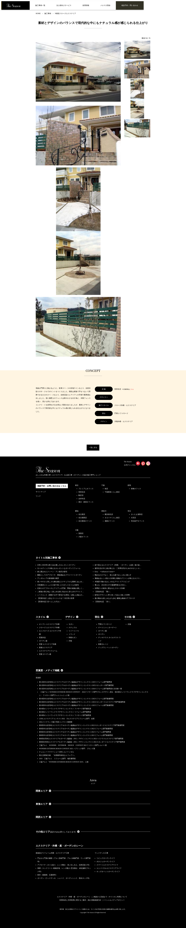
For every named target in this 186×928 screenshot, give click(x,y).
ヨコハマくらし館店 (112, 518)
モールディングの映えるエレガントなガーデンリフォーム (58, 568)
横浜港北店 (109, 514)
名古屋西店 (82, 518)
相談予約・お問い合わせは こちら (51, 486)
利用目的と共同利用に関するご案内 (72, 900)
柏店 (106, 489)
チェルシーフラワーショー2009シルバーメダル (56, 752)
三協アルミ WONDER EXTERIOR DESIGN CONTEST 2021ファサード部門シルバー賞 (73, 745)
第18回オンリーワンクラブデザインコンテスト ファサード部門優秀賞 (65, 715)
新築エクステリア (45, 647)
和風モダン (73, 637)
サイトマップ (41, 492)
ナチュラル (73, 627)
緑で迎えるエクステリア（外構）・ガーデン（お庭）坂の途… (118, 565)
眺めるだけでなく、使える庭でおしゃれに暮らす (113, 575)
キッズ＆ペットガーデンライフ (108, 871)
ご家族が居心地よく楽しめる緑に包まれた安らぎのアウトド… (60, 592)
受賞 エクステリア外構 (47, 644)
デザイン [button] (71, 617)
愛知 (76, 511)
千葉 (103, 485)
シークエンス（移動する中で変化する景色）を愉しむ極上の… (60, 595)
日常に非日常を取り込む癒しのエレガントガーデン (56, 565)
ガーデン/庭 (102, 631)
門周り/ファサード (105, 624)
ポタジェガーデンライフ (106, 861)
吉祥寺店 (81, 499)
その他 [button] (129, 617)
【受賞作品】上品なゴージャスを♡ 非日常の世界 (56, 598)
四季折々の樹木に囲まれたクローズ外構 (110, 588)
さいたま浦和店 (137, 514)
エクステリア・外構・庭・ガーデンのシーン (59, 845)
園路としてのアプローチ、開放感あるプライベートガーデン (59, 575)
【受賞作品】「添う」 (103, 602)
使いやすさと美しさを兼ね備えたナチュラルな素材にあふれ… (60, 582)
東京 (76, 485)
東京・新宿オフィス (85, 502)
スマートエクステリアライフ (107, 865)
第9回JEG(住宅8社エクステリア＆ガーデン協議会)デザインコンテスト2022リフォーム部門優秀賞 (75, 732)
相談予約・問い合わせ (129, 5)
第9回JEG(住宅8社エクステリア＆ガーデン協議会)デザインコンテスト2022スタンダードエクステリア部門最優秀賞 (81, 725)
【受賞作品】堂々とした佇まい (49, 602)
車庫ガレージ (103, 644)
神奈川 (103, 511)
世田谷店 (81, 492)
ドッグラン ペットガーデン (108, 647)
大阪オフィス (83, 537)
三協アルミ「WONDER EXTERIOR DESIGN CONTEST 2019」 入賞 (63, 762)
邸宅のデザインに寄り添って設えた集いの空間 (112, 595)
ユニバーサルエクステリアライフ (109, 868)
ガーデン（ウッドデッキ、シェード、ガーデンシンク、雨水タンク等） (64, 878)
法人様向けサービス (63, 5)
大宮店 (133, 518)
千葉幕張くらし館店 (112, 492)
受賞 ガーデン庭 (45, 654)
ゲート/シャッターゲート (107, 627)
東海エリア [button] (43, 804)
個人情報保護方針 (94, 900)
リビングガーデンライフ (106, 858)
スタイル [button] (42, 617)
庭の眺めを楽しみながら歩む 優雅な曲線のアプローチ (115, 598)
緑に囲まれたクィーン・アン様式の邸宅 (52, 572)
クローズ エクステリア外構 (49, 627)
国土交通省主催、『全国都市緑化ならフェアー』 (57, 755)
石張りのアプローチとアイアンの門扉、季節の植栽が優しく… (60, 588)
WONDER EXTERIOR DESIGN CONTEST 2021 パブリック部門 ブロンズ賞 (67, 749)
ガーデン (101, 634)
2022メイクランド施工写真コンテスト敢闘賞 (55, 722)
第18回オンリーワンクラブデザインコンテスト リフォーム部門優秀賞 (65, 712)
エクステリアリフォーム (48, 651)
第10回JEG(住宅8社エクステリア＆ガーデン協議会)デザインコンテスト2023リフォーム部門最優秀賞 (76, 699)
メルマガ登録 (105, 5)
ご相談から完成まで (99, 897)
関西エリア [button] (43, 817)
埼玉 (129, 511)
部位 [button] (99, 617)
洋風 (70, 641)
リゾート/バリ (74, 631)
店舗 (129, 624)
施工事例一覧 (40, 5)
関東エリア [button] (43, 791)
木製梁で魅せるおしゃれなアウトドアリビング (112, 582)
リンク (38, 496)
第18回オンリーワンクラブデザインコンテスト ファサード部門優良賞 (65, 709)
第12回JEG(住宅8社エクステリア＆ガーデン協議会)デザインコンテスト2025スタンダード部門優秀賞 (76, 685)
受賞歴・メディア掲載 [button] (49, 670)
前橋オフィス (136, 489)
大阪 (76, 530)
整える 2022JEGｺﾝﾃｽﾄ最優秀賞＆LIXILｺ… (111, 585)
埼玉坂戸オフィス (137, 521)
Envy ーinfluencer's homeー (105, 572)
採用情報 (85, 5)
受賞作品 (42, 637)
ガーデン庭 (43, 641)
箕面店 (80, 533)
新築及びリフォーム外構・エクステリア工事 (52, 853)
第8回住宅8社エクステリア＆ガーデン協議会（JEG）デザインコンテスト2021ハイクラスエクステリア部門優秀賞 (81, 739)
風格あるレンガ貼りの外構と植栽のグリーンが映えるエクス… (118, 578)
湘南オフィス (110, 521)
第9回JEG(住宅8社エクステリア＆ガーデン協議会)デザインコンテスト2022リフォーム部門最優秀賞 (76, 729)
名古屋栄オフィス (85, 521)
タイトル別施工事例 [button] (48, 557)
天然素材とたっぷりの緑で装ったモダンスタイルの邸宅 (58, 585)
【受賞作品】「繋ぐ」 (103, 592)
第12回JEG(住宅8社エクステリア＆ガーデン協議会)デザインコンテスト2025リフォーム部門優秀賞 (75, 682)
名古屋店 (81, 514)
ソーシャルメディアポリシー (114, 900)
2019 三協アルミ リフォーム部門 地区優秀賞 (57, 758)
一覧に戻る (93, 447)
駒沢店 (80, 495)
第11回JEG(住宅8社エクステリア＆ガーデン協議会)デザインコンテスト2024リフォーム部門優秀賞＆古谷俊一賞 (80, 689)
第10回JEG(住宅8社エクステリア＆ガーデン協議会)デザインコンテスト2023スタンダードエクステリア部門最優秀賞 (82, 702)
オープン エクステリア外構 (49, 624)
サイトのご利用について (118, 897)
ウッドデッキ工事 (101, 853)
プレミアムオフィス (85, 489)
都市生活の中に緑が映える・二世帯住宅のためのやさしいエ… (118, 568)
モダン (71, 624)
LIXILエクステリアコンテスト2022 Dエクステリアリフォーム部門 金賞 (66, 719)
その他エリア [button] (58, 831)
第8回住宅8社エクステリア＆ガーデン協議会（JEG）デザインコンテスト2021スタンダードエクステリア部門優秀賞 (82, 742)
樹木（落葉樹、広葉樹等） (47, 875)
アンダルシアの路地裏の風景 (48, 578)
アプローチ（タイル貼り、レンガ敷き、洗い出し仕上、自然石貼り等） (64, 865)
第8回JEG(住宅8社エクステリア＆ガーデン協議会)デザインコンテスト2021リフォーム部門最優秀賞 (76, 735)
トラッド (72, 634)
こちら (132, 389)
